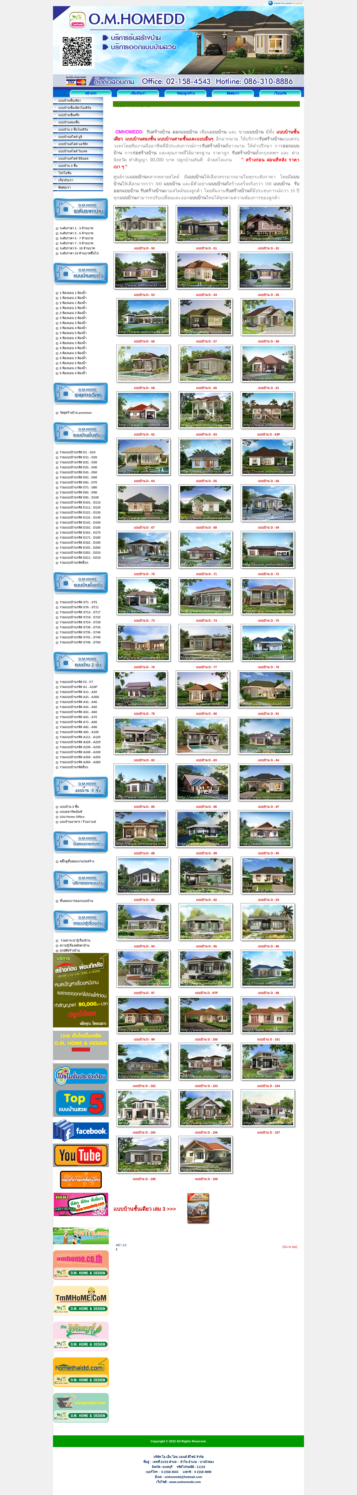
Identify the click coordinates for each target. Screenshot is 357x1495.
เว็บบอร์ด (280, 93)
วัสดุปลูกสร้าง (186, 93)
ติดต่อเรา (233, 93)
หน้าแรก (91, 93)
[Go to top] (290, 1246)
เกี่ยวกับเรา (138, 93)
